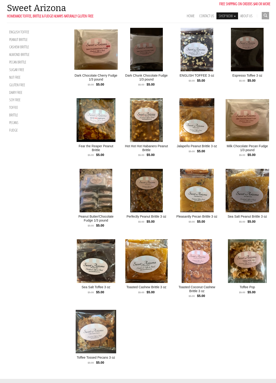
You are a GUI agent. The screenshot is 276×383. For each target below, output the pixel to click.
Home (191, 15)
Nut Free (14, 77)
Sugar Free (16, 69)
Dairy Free (15, 92)
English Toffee (19, 32)
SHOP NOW (227, 15)
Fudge (13, 130)
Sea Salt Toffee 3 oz (96, 287)
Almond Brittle (19, 54)
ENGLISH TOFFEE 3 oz (197, 75)
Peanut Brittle (18, 39)
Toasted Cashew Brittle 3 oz (146, 287)
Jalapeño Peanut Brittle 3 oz (197, 146)
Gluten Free (17, 84)
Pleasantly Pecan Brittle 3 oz (196, 216)
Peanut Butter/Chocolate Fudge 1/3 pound (96, 218)
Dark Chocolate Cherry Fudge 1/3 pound (96, 77)
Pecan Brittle (17, 62)
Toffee (13, 107)
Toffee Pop (247, 287)
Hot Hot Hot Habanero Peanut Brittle (146, 148)
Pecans (13, 122)
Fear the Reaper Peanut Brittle (96, 148)
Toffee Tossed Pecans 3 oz (96, 357)
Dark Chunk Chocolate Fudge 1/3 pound (146, 77)
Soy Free (14, 99)
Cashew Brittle (19, 46)
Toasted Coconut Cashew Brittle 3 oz (196, 289)
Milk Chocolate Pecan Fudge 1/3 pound (247, 148)
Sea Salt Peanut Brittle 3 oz (247, 216)
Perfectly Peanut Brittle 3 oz (146, 216)
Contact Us (206, 15)
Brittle (13, 115)
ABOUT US (246, 15)
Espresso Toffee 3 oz (247, 75)
